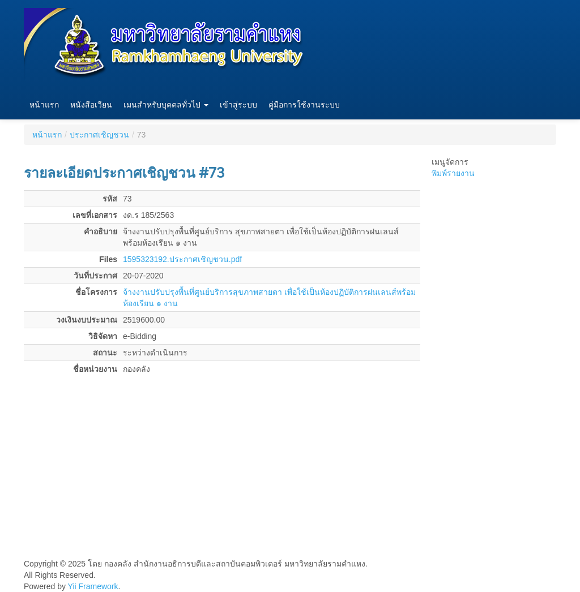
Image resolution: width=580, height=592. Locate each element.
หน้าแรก (44, 105)
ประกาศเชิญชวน (99, 134)
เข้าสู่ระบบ (238, 105)
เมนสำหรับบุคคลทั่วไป (165, 105)
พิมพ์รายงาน (453, 173)
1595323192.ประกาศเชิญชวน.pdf (182, 259)
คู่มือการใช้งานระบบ (304, 105)
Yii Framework (93, 586)
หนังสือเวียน (91, 105)
